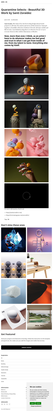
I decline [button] (38, 403)
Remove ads (4, 391)
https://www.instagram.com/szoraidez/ (17, 215)
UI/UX (2, 381)
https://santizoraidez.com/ (14, 212)
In (4, 404)
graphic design (4, 369)
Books (2, 361)
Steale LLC (8, 409)
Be (2, 404)
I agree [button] (32, 403)
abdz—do (4, 2)
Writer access (4, 396)
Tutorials (3, 375)
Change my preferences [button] (36, 406)
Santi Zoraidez (8, 23)
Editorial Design (4, 366)
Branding (3, 363)
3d (8, 219)
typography (4, 378)
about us (3, 389)
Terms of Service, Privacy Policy (8, 394)
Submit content (26, 347)
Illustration (3, 372)
